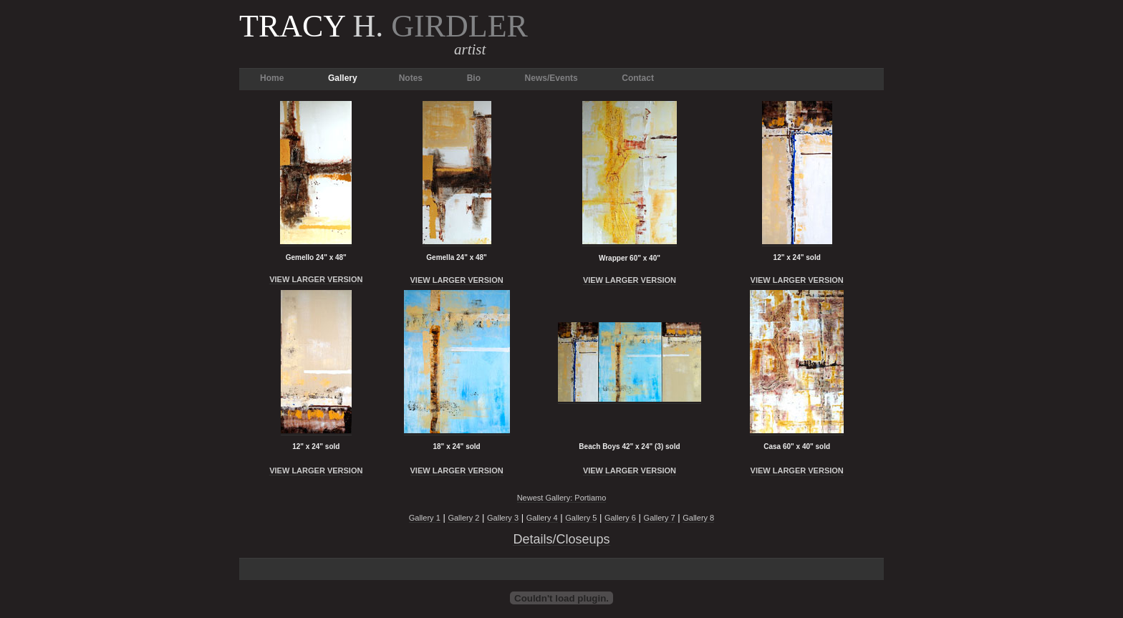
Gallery (342, 78)
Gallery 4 (542, 517)
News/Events (551, 78)
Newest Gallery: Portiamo (562, 497)
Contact (638, 78)
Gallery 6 (620, 517)
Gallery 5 (581, 517)
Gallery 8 (698, 517)
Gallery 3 (503, 517)
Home (272, 78)
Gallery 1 (424, 517)
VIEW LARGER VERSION (315, 279)
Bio (474, 78)
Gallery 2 (463, 517)
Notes (411, 78)
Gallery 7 (659, 517)
